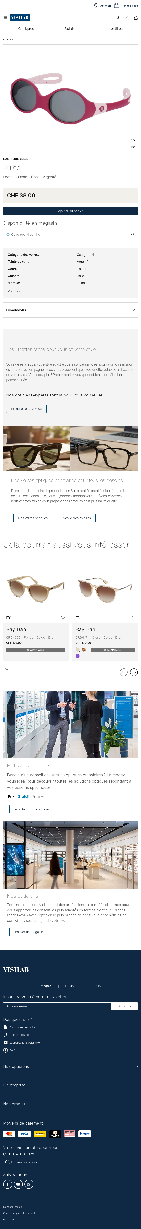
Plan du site (9, 1219)
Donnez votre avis (21, 1162)
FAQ (12, 1050)
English (97, 985)
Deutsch (71, 985)
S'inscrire (124, 1006)
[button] (127, 17)
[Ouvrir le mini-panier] (136, 18)
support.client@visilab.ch (25, 1042)
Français (45, 985)
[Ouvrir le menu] (6, 17)
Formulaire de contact (20, 1027)
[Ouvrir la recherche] (118, 17)
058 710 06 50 (19, 1035)
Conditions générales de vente (19, 1213)
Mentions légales (12, 1207)
